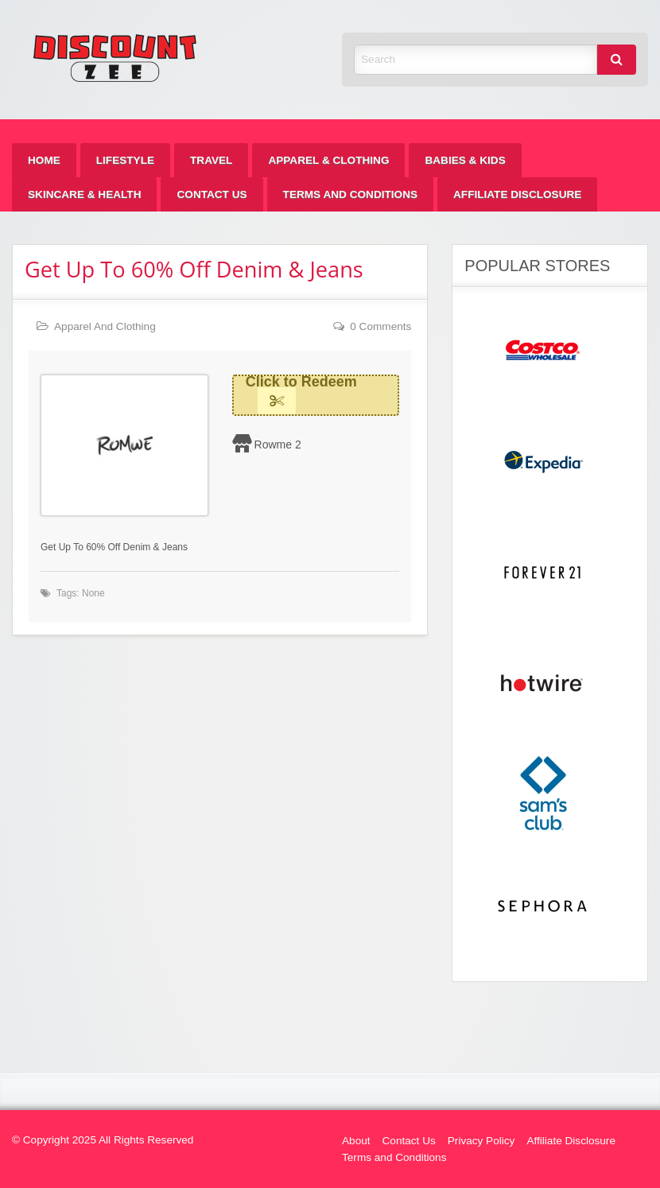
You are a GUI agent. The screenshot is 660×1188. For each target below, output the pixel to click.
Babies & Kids (465, 160)
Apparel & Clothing (328, 160)
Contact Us (212, 194)
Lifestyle (125, 160)
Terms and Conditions (350, 194)
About (356, 1141)
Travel (211, 160)
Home (44, 160)
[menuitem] (44, 160)
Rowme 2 (277, 444)
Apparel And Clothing (105, 326)
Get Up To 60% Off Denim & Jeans (194, 269)
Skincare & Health (84, 194)
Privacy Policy (481, 1141)
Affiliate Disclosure (517, 194)
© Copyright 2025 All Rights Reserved (102, 1140)
